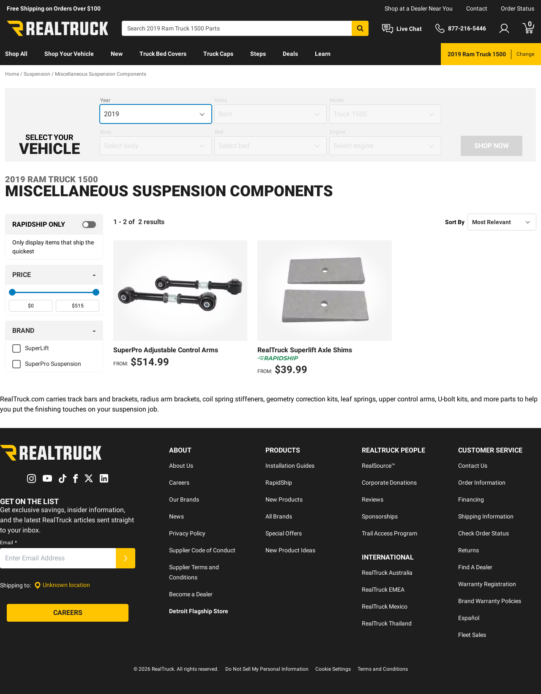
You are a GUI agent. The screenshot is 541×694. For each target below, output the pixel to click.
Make (221, 100)
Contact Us (472, 465)
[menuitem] (16, 54)
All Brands (278, 516)
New (117, 53)
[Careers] (67, 613)
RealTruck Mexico (384, 606)
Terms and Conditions (383, 669)
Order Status (517, 8)
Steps (258, 53)
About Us (181, 465)
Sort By (454, 222)
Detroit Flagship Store (198, 611)
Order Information (481, 482)
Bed (219, 132)
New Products (284, 499)
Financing (471, 499)
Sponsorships (380, 516)
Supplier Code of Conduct (202, 550)
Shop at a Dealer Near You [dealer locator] (419, 8)
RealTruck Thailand (387, 623)
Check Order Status (483, 533)
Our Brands (184, 499)
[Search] (245, 28)
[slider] (12, 292)
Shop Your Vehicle (69, 53)
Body (106, 132)
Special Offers (283, 533)
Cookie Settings (333, 669)
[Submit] (125, 558)
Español (468, 617)
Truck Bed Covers (162, 53)
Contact (476, 8)
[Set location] (62, 585)
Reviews (372, 499)
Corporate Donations (389, 482)
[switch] (54, 224)
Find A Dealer (475, 567)
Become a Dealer (191, 594)
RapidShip (278, 482)
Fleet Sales (472, 634)
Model (337, 100)
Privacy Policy (187, 533)
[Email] (58, 558)
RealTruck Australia (387, 572)
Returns (468, 550)
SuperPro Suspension (53, 363)
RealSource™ (378, 465)
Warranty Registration (487, 584)
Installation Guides (289, 465)
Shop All (16, 53)
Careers (179, 482)
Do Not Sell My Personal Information (267, 669)
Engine (337, 132)
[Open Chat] (402, 29)
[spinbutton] (30, 306)
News (176, 516)
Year (105, 100)
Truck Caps (218, 53)
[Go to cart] (528, 28)
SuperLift (37, 348)
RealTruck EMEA (383, 589)
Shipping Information (486, 516)
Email (8, 543)
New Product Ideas (290, 550)
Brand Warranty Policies (489, 601)
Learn (323, 53)
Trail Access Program (389, 533)
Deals (290, 53)
